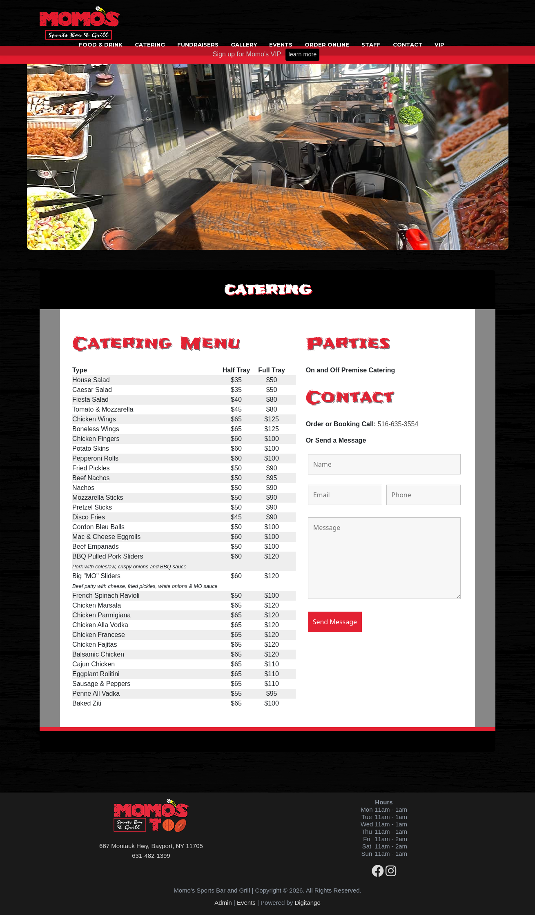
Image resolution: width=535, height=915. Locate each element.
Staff (371, 44)
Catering (150, 44)
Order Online (327, 44)
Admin (223, 902)
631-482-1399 (151, 855)
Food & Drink (101, 44)
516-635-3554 (398, 424)
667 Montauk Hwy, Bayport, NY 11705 (151, 845)
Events (280, 44)
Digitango (307, 902)
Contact (407, 44)
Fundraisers (197, 44)
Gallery (244, 44)
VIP (439, 44)
